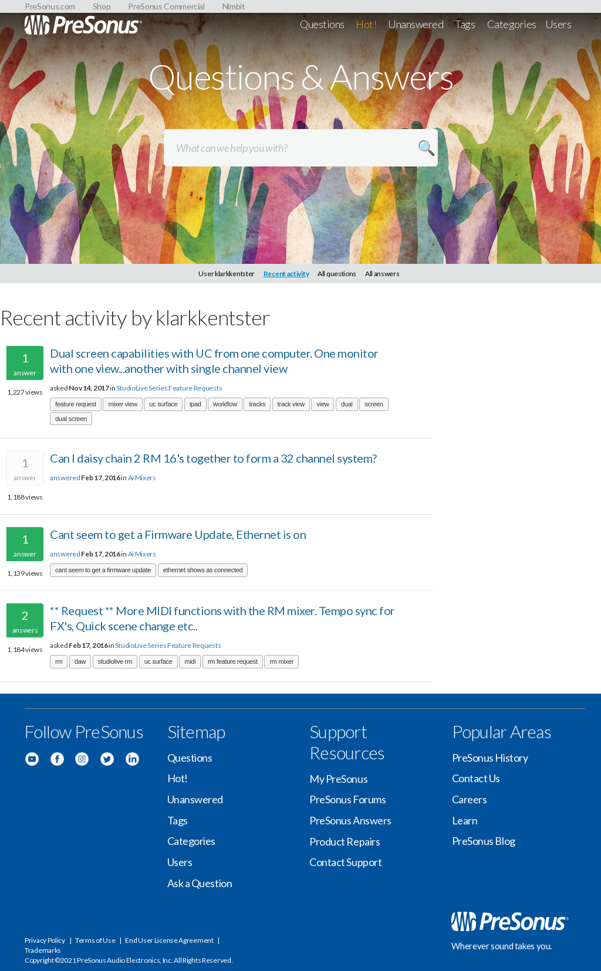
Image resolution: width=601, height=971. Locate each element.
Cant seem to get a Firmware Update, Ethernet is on (178, 534)
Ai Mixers (142, 477)
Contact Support (345, 861)
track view (291, 404)
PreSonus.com (50, 6)
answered (65, 477)
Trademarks (43, 950)
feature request (75, 404)
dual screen (71, 418)
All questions (337, 273)
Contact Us (476, 778)
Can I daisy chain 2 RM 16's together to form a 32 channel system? (213, 458)
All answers (382, 273)
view (322, 404)
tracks (257, 404)
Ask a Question (199, 883)
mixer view (122, 404)
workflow (225, 404)
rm (58, 661)
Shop (102, 6)
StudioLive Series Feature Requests (169, 387)
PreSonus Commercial (166, 6)
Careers (469, 799)
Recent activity (286, 273)
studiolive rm (115, 661)
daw (80, 661)
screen (373, 404)
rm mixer (281, 661)
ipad (195, 404)
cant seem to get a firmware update (103, 569)
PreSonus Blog (483, 840)
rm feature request (233, 661)
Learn (465, 820)
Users (558, 24)
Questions (322, 24)
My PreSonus (338, 778)
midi (189, 661)
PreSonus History (490, 757)
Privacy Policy (45, 940)
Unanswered (416, 24)
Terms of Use (95, 940)
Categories (512, 24)
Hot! (366, 24)
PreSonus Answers (350, 820)
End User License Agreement (169, 940)
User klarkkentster (226, 273)
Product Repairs (344, 841)
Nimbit (233, 6)
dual (347, 404)
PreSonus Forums (347, 799)
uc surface (163, 404)
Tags (465, 24)
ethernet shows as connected (203, 569)
